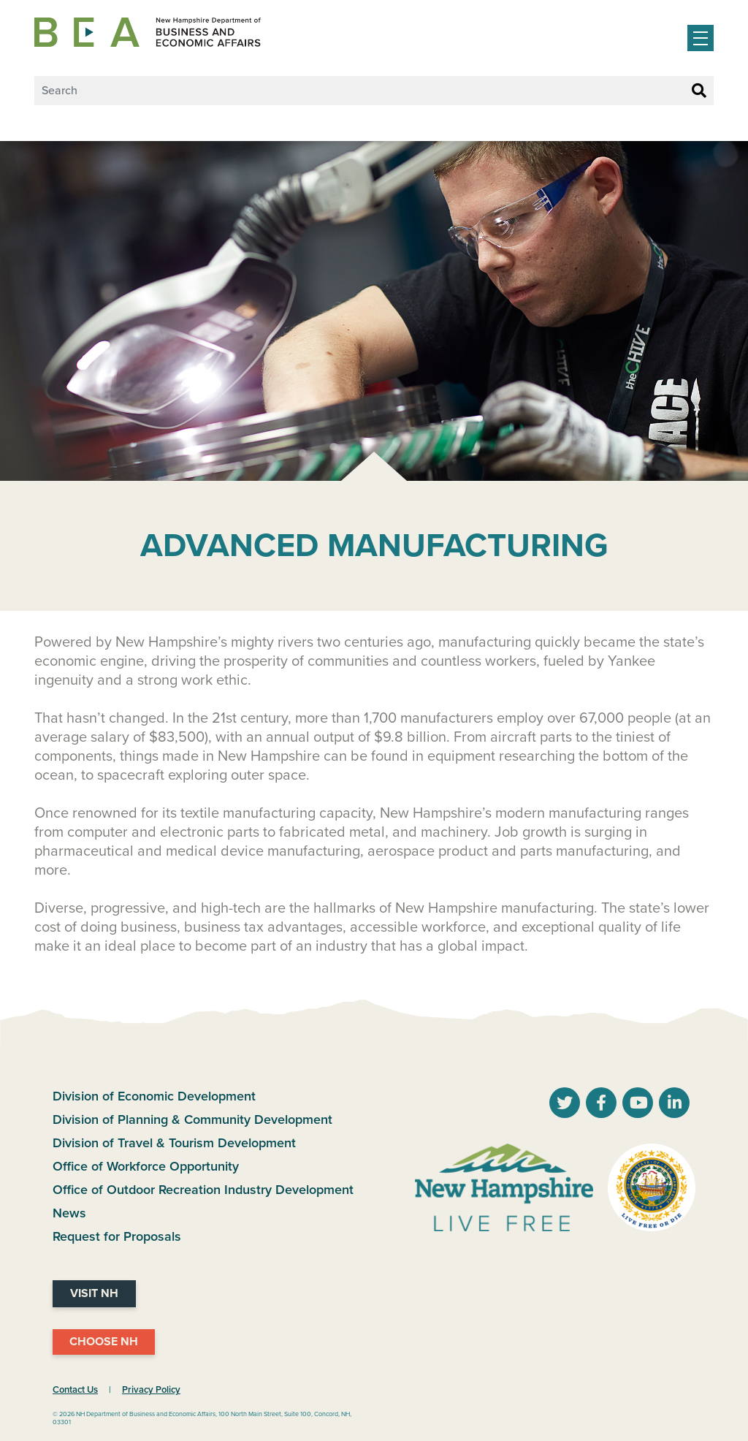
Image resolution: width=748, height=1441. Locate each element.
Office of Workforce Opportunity (146, 1166)
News (69, 1213)
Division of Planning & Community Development (192, 1119)
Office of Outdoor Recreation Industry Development (203, 1190)
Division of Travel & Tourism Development (174, 1143)
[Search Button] (699, 91)
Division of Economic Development (154, 1096)
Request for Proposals (117, 1236)
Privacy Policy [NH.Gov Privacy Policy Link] (151, 1390)
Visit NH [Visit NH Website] (94, 1293)
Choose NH (103, 1341)
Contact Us (75, 1390)
